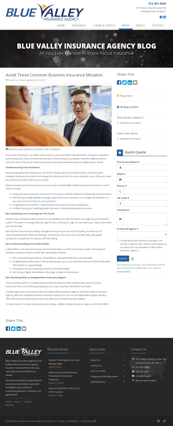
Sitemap (10, 404)
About (140, 25)
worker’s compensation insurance (48, 204)
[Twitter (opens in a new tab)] (13, 328)
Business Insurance (130, 122)
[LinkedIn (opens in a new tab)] (164, 17)
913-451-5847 (142, 371)
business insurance (87, 154)
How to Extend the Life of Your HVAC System (66, 392)
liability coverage (41, 197)
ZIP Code (123, 197)
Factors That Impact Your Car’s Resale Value (66, 363)
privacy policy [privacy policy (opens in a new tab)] (123, 271)
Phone (122, 185)
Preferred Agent (127, 228)
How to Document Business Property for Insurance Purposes (66, 378)
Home (61, 25)
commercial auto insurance (96, 193)
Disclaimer (73, 421)
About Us (107, 360)
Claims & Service (104, 25)
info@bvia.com (143, 376)
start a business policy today (41, 304)
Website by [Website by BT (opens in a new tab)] (88, 421)
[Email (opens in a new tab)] (24, 328)
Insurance (79, 25)
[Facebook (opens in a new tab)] (161, 17)
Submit (123, 258)
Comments (123, 209)
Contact (158, 25)
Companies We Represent (107, 376)
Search (50, 421)
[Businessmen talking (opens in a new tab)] (20, 149)
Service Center (107, 370)
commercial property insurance (76, 208)
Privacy (61, 421)
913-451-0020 (101, 304)
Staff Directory (107, 381)
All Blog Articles (127, 107)
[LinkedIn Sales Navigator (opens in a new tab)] (47, 149)
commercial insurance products (47, 282)
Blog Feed (124, 95)
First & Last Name (128, 162)
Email (121, 173)
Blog (125, 25)
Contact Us (107, 365)
